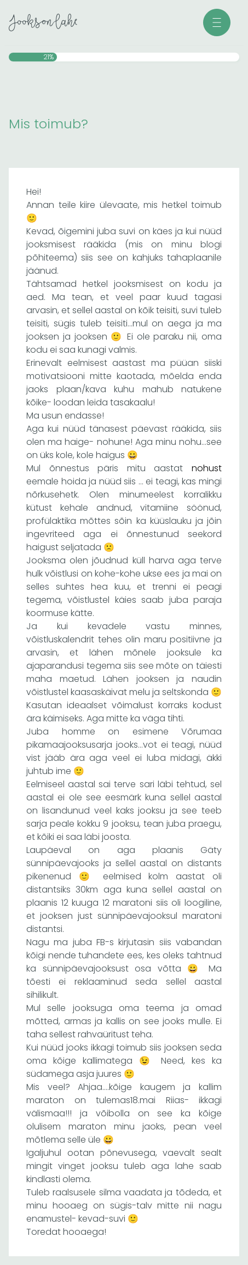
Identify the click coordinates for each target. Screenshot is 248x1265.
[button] (216, 22)
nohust (207, 468)
